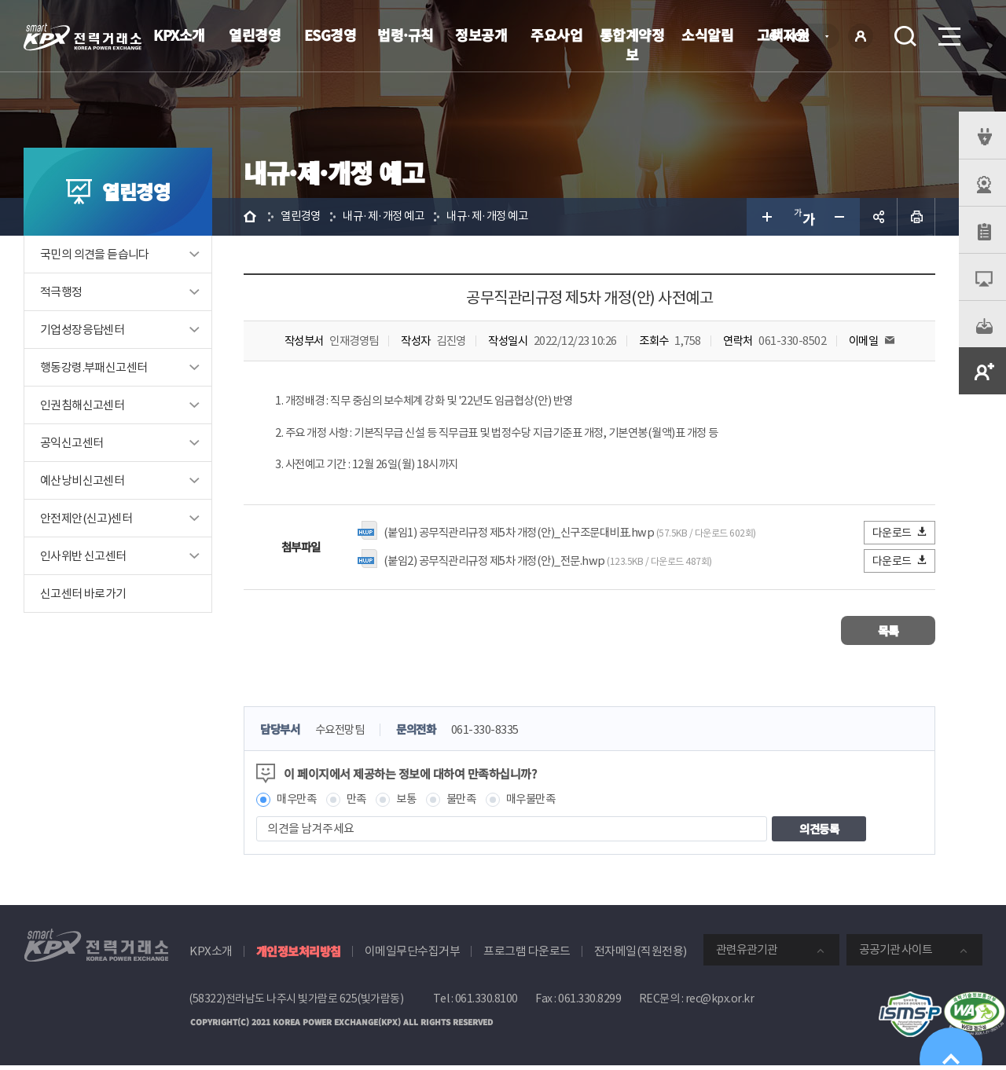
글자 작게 (841, 217)
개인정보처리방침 (298, 955)
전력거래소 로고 (82, 37)
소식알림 (707, 34)
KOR (802, 37)
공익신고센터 (71, 442)
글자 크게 (765, 217)
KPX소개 (179, 34)
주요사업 (556, 34)
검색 (905, 36)
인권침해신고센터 (82, 405)
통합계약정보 (632, 44)
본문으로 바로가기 (0, 0)
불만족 (469, 803)
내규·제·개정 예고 (389, 216)
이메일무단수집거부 (413, 955)
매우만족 (298, 803)
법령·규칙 (405, 34)
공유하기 (879, 217)
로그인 (860, 36)
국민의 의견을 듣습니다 (94, 254)
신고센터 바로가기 (83, 593)
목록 (888, 633)
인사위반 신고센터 (83, 555)
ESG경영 (330, 34)
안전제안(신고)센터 (86, 518)
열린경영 (255, 34)
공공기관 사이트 (895, 954)
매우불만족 (541, 803)
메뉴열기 (947, 31)
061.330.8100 (486, 1003)
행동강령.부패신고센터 (93, 367)
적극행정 (61, 291)
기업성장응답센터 (82, 329)
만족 (360, 803)
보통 (411, 803)
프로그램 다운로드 (527, 955)
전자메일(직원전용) (640, 955)
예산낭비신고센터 (82, 480)
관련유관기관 (746, 954)
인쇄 (916, 217)
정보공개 (481, 34)
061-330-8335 (495, 733)
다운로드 (900, 535)
